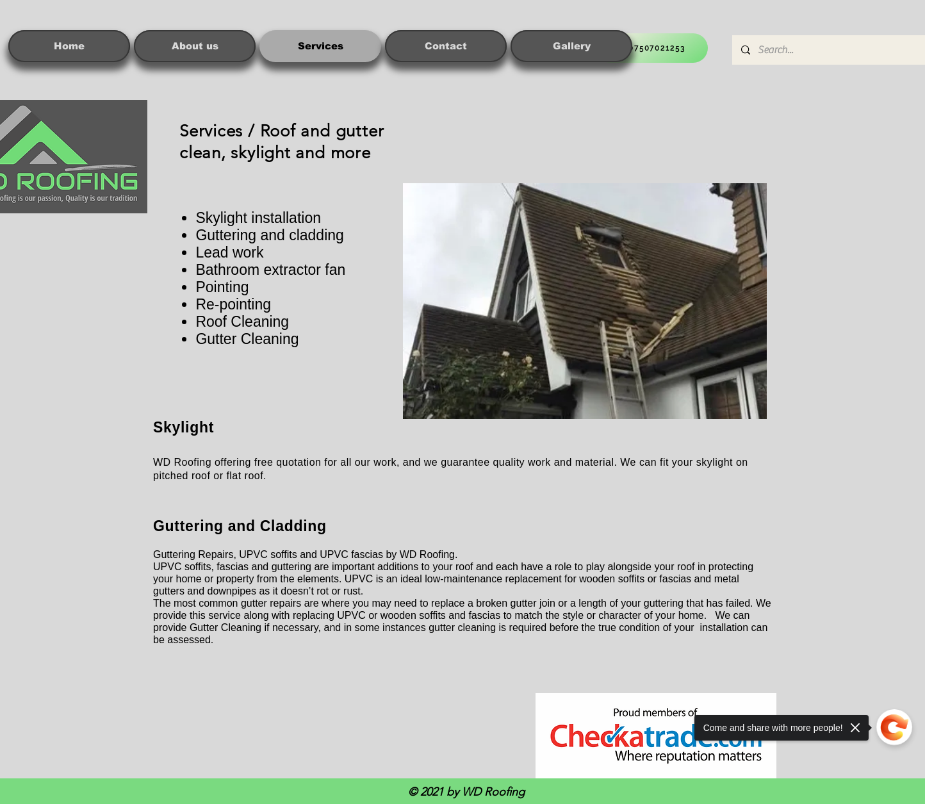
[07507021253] (652, 48)
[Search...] (829, 50)
